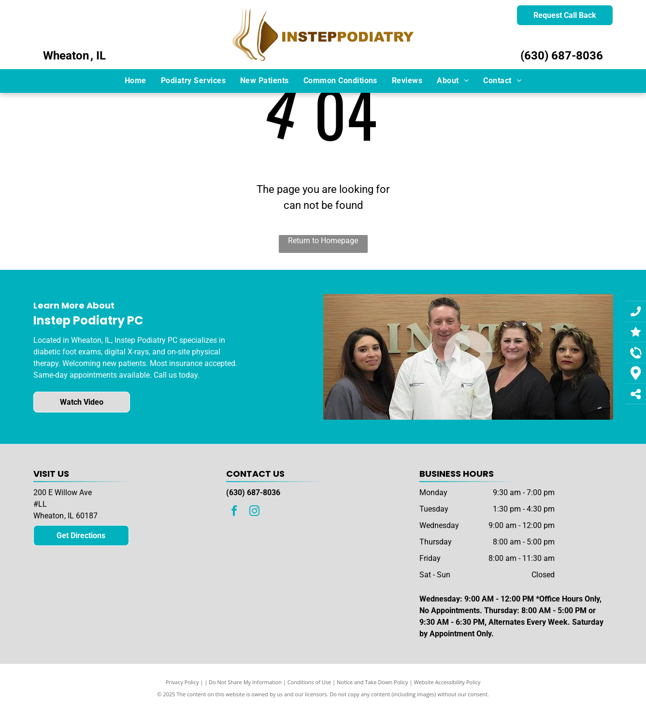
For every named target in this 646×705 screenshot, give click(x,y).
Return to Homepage (323, 240)
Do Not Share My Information (245, 682)
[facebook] (234, 512)
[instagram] (254, 512)
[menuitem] (135, 81)
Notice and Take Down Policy (372, 682)
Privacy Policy (182, 682)
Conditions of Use (309, 682)
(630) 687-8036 (561, 55)
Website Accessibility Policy (447, 682)
